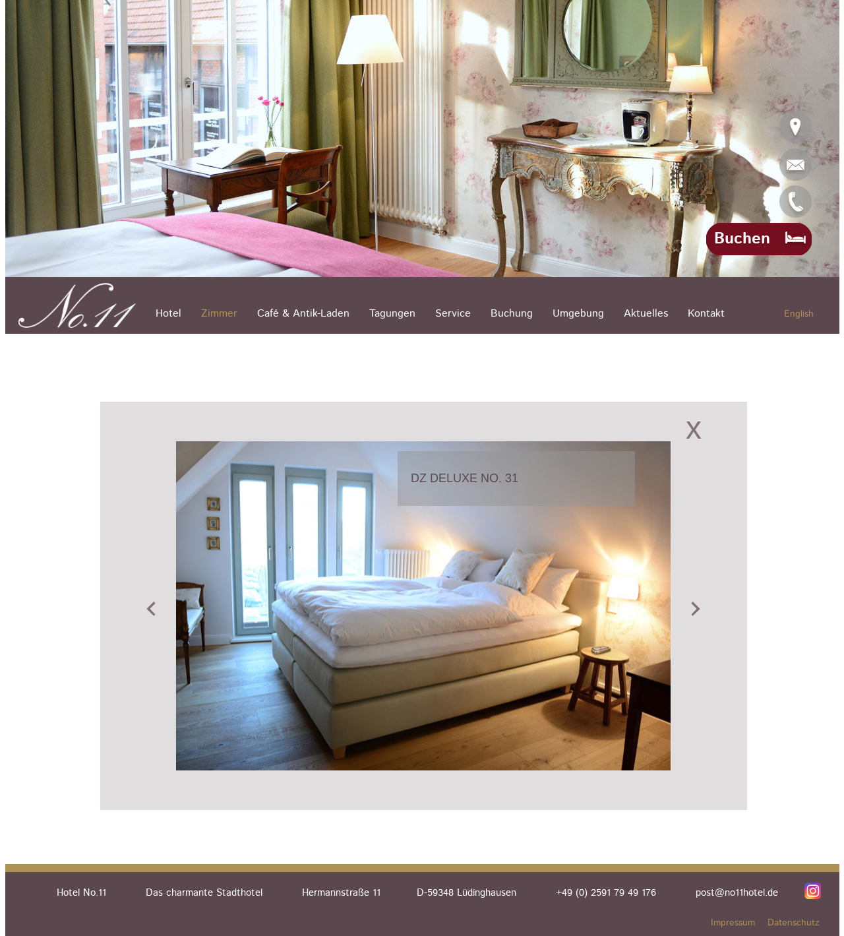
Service (453, 313)
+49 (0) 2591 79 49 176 (606, 893)
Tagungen (392, 313)
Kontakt (706, 313)
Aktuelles (646, 313)
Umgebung (578, 313)
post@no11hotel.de (737, 893)
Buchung (512, 313)
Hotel (168, 313)
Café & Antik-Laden (303, 313)
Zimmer (219, 313)
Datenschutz (794, 922)
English (799, 314)
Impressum (733, 922)
